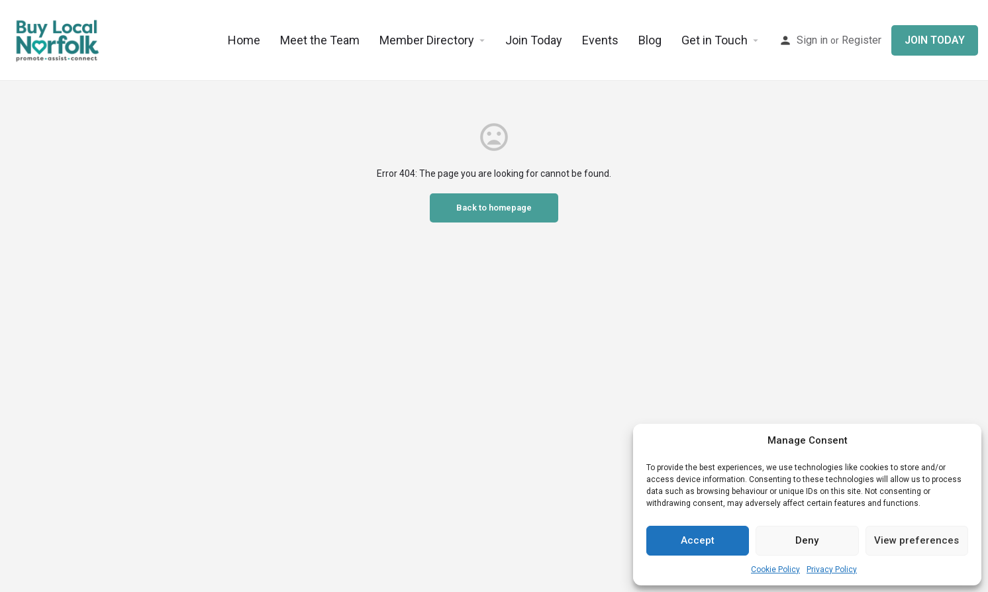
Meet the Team (320, 40)
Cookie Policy (775, 569)
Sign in (812, 40)
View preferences (916, 540)
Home (244, 40)
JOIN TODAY (935, 40)
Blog (650, 40)
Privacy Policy (832, 569)
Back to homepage (494, 208)
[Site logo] (58, 39)
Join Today (533, 40)
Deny (806, 540)
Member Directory (426, 40)
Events (600, 40)
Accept (698, 540)
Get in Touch (714, 40)
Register (861, 40)
